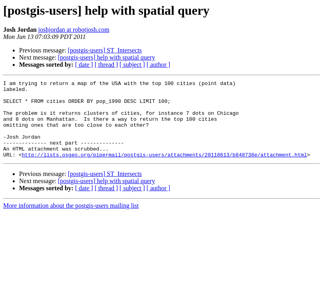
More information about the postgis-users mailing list (71, 221)
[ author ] (158, 64)
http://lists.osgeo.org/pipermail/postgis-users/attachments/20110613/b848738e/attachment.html (164, 170)
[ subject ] (132, 64)
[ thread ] (106, 64)
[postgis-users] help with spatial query (106, 57)
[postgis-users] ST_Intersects (105, 50)
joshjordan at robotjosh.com (73, 29)
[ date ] (84, 64)
